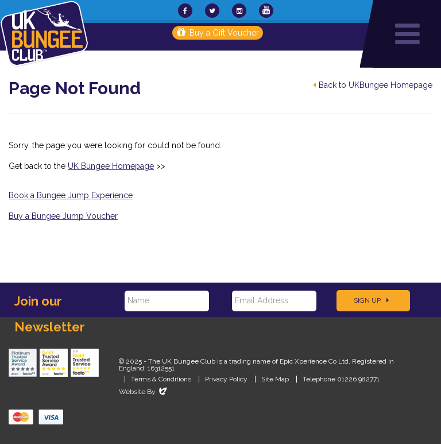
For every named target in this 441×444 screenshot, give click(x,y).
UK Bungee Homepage (111, 166)
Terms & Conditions (161, 379)
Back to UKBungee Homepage (372, 85)
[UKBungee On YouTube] (266, 10)
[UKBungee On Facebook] (185, 10)
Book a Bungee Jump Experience (71, 195)
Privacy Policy (226, 379)
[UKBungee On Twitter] (212, 10)
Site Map (275, 379)
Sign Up (371, 300)
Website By (144, 392)
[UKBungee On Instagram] (239, 10)
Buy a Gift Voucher (218, 33)
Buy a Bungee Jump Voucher (63, 216)
